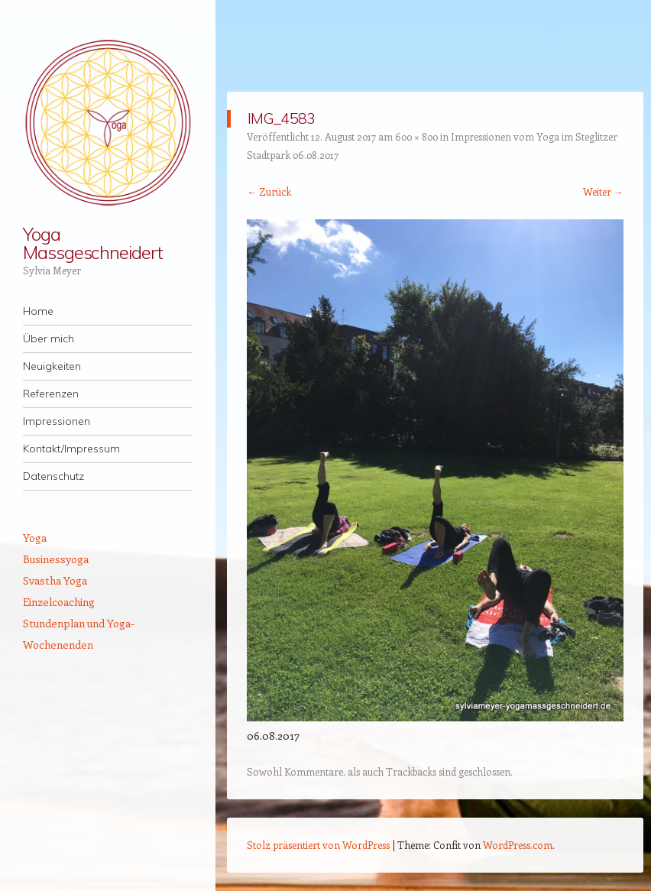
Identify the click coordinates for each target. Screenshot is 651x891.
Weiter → (603, 191)
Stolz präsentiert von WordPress (318, 844)
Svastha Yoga (55, 580)
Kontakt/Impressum (71, 448)
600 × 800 (416, 136)
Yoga (35, 537)
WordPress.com (517, 844)
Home (38, 311)
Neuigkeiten (52, 366)
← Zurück (269, 191)
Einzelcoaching (59, 602)
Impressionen (56, 421)
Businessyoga (56, 559)
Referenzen (51, 393)
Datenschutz (53, 476)
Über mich (48, 338)
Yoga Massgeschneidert (93, 243)
